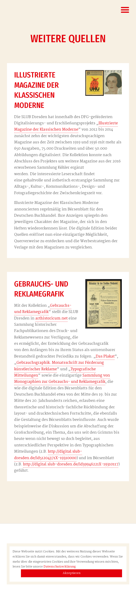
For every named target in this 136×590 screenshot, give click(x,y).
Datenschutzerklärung (59, 566)
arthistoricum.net (51, 319)
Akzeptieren (71, 573)
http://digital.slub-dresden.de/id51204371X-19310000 (48, 455)
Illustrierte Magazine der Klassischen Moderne (66, 126)
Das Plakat (105, 357)
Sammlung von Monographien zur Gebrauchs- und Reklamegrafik (62, 379)
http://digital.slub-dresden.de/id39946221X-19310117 (70, 464)
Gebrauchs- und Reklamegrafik (42, 309)
